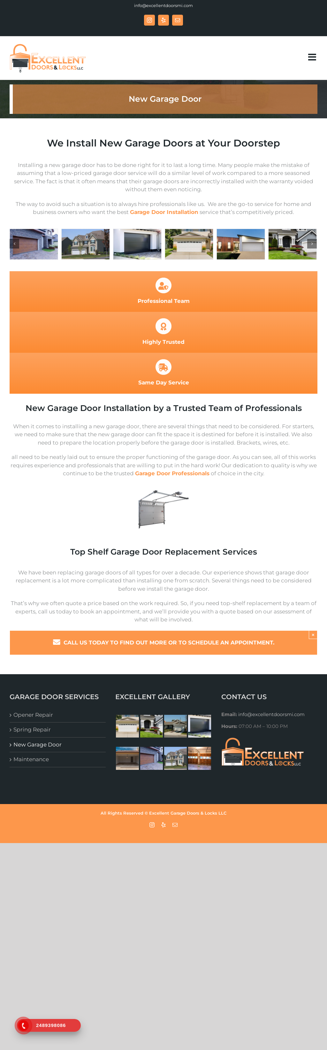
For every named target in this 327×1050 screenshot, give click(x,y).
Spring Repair (32, 729)
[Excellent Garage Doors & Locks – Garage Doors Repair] (34, 244)
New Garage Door (37, 744)
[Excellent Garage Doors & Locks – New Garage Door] (86, 244)
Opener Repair (33, 715)
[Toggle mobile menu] (312, 57)
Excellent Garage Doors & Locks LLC (187, 813)
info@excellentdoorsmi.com (163, 5)
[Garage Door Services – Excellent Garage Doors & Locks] (241, 244)
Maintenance (31, 759)
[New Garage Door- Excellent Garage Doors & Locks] (189, 244)
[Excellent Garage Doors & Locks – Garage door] (137, 244)
